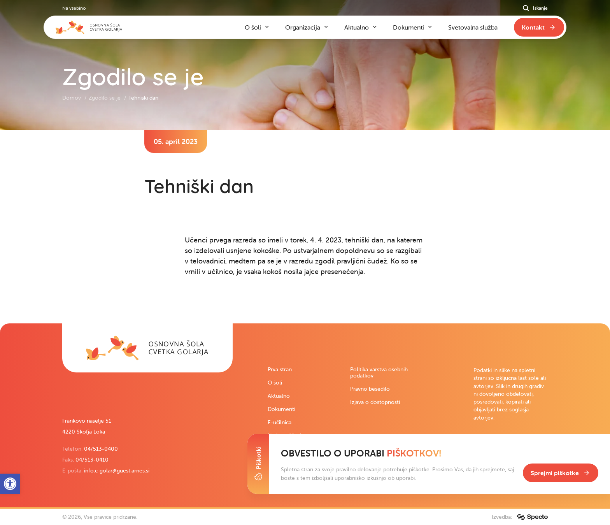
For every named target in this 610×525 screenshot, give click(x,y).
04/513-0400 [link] (101, 448)
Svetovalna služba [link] (473, 27)
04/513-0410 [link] (92, 459)
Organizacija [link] (302, 27)
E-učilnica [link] (279, 422)
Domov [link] (72, 97)
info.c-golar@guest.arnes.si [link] (116, 470)
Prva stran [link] (280, 369)
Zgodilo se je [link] (105, 97)
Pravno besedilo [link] (370, 388)
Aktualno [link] (279, 395)
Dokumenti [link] (281, 409)
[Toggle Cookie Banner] (258, 464)
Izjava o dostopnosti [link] (375, 402)
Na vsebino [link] (74, 8)
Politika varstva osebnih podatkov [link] (379, 372)
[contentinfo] (305, 226)
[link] (147, 347)
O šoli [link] (275, 382)
